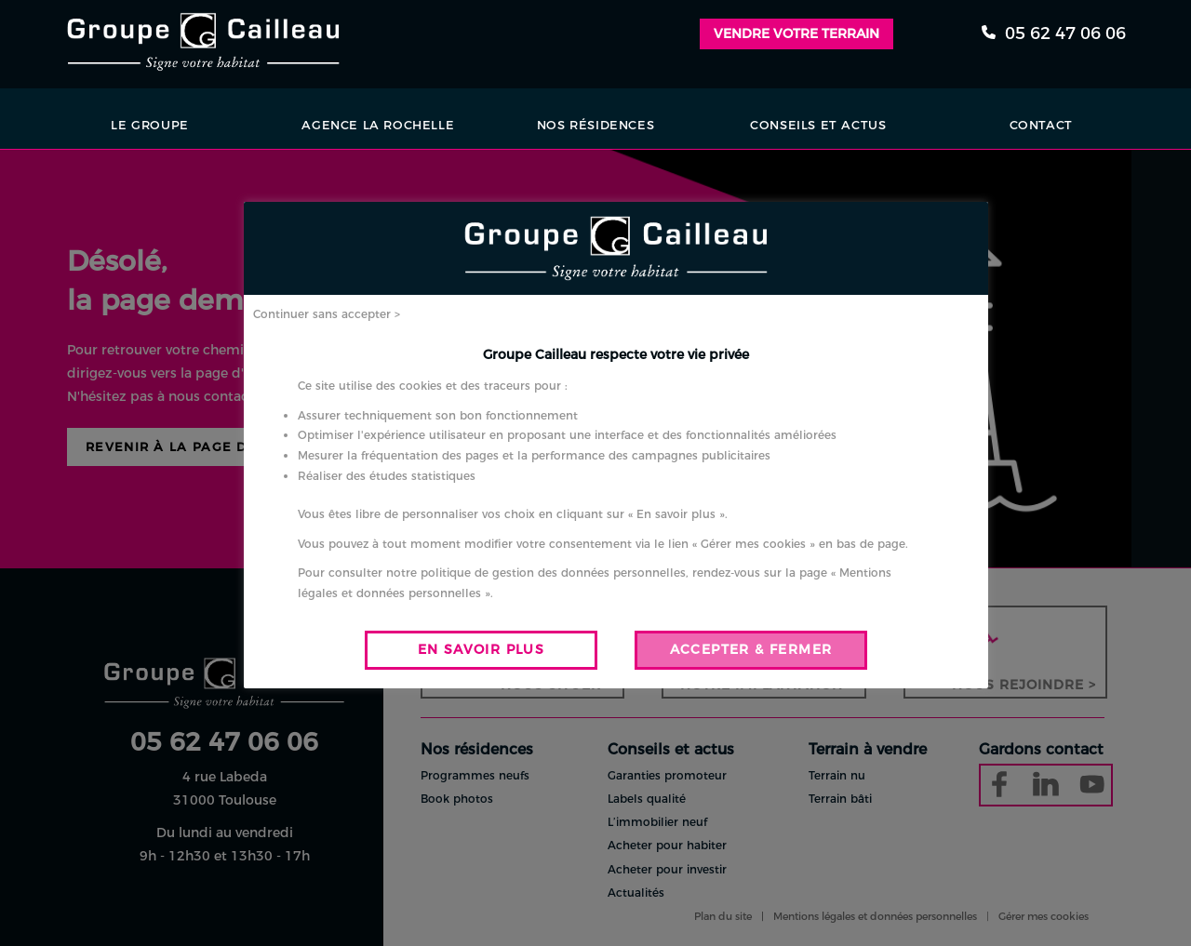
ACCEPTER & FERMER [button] (751, 649)
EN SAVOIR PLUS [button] (481, 649)
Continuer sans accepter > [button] (326, 314)
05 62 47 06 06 (1054, 33)
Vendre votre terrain (796, 33)
